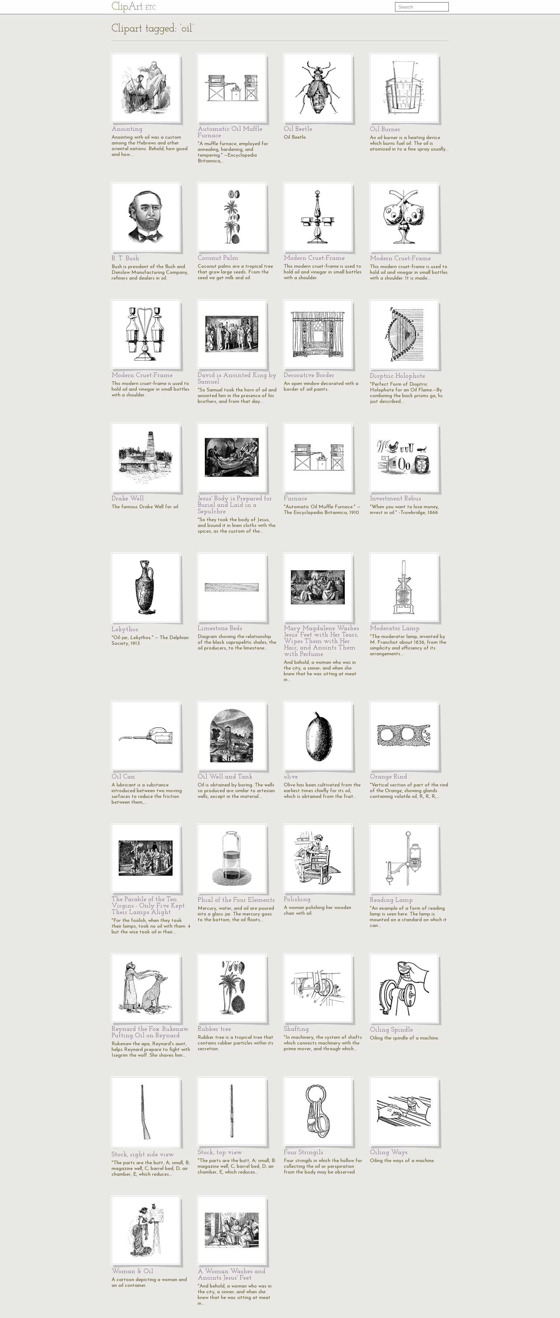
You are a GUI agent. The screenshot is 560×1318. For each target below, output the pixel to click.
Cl (134, 7)
